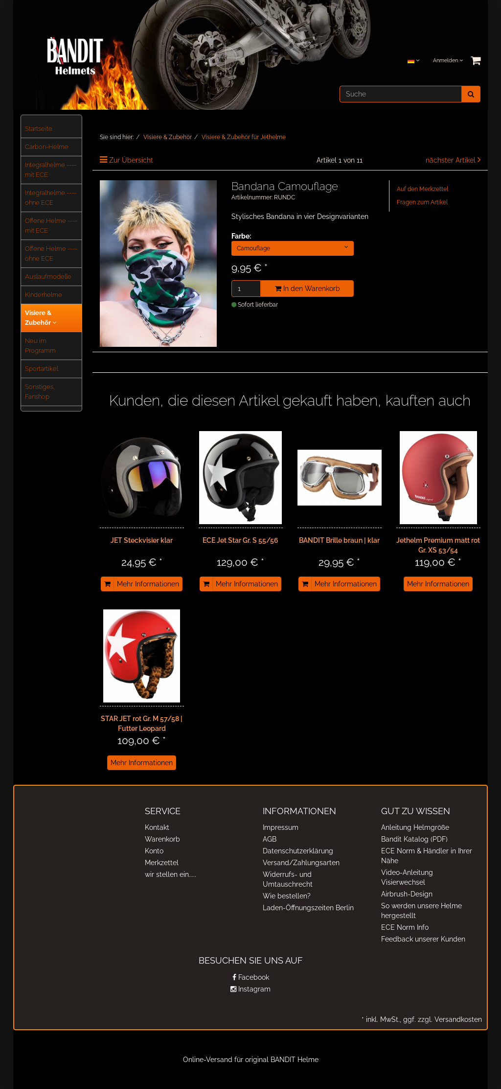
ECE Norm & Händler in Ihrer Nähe (426, 856)
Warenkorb (162, 839)
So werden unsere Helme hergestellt (421, 911)
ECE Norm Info (405, 927)
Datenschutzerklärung (298, 851)
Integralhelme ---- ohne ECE (50, 197)
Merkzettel (162, 863)
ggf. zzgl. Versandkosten (441, 1019)
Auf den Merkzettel (422, 189)
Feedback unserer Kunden (423, 939)
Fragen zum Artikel (422, 202)
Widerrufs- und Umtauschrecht (288, 879)
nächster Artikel (452, 160)
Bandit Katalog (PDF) (414, 839)
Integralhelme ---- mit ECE (50, 169)
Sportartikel (41, 368)
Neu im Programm (40, 345)
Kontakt (157, 827)
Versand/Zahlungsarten (301, 863)
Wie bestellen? (287, 896)
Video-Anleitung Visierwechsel (407, 877)
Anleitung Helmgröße (415, 827)
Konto (154, 851)
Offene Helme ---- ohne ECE (51, 253)
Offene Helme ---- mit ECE (51, 225)
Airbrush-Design (407, 894)
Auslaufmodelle (48, 276)
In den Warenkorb (307, 288)
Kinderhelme (43, 294)
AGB (269, 839)
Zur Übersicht (131, 160)
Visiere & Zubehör (40, 317)
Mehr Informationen (148, 584)
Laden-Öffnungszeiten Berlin (308, 908)
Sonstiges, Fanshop (40, 391)
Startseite (38, 128)
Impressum (280, 827)
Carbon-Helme (46, 146)
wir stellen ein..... (170, 874)
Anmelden (448, 60)
